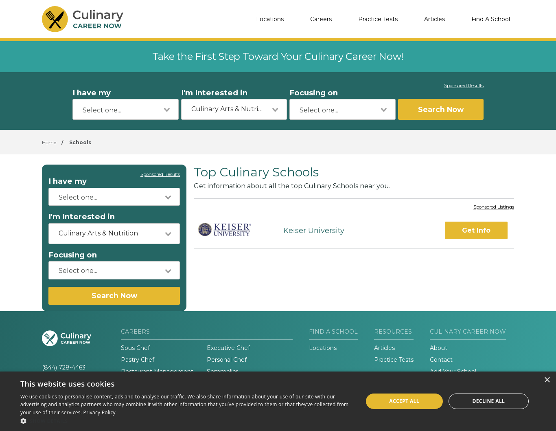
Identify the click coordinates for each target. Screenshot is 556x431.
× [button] (547, 380)
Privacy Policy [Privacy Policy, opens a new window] (99, 412)
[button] (186, 421)
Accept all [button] (404, 401)
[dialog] (278, 401)
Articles (434, 19)
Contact (441, 359)
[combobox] (125, 109)
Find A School (490, 19)
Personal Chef (227, 359)
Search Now (441, 109)
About (438, 348)
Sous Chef (135, 348)
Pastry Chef (137, 359)
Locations (270, 19)
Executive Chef (228, 348)
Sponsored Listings (493, 207)
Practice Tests (378, 19)
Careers (321, 19)
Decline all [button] (488, 401)
